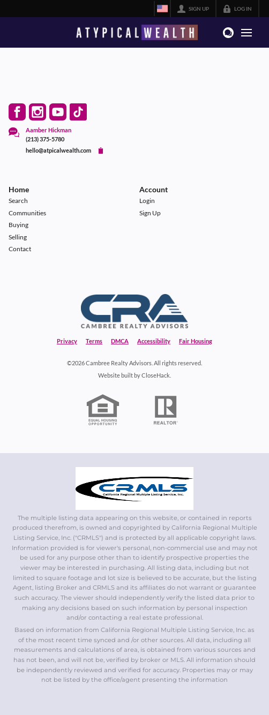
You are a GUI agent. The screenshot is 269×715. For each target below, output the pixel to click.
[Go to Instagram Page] (37, 112)
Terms (94, 340)
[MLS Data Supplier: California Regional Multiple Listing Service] (134, 488)
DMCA (120, 340)
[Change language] (162, 8)
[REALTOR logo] (166, 410)
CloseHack (155, 375)
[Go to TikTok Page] (78, 112)
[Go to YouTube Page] (57, 112)
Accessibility (153, 340)
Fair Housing (195, 340)
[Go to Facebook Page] (17, 112)
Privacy (67, 340)
